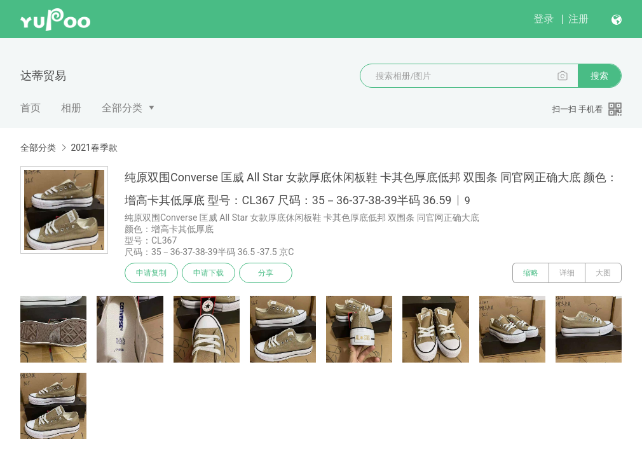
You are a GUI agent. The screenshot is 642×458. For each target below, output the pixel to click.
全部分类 (122, 108)
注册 (578, 19)
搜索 (599, 76)
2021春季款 (94, 147)
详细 (567, 272)
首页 (30, 108)
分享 (265, 272)
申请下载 (208, 272)
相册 (71, 108)
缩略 (530, 272)
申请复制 (151, 272)
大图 (603, 272)
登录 (543, 19)
